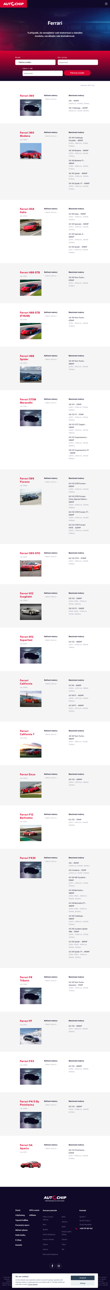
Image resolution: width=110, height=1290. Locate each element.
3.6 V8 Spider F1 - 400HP (79, 183)
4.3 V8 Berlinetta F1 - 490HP (77, 904)
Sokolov (64, 1239)
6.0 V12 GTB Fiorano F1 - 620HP (79, 513)
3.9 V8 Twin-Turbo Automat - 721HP (76, 983)
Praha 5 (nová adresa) (48, 1218)
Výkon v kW (28, 68)
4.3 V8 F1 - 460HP (76, 695)
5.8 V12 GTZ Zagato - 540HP (77, 425)
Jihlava (45, 1244)
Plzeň (64, 1227)
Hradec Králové (48, 1239)
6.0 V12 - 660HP (75, 779)
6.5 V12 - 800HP (75, 642)
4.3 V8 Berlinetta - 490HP (76, 891)
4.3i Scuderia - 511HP (77, 870)
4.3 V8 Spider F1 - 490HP (79, 951)
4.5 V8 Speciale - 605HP (79, 224)
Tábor (64, 1244)
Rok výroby (62, 57)
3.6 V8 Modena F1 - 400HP (77, 161)
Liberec (45, 1249)
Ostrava (64, 1222)
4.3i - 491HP (74, 863)
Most (63, 1217)
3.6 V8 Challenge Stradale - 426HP (76, 139)
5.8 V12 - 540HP (75, 598)
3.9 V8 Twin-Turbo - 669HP (77, 362)
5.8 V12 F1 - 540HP (76, 608)
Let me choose (32, 1284)
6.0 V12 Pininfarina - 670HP (77, 1151)
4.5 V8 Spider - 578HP (78, 247)
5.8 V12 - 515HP (75, 404)
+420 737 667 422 (85, 1228)
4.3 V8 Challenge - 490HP (76, 917)
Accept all (82, 1278)
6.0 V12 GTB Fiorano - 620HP (78, 484)
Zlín (63, 1249)
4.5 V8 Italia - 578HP (77, 214)
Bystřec (45, 1229)
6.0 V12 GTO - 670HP (77, 558)
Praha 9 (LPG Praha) (66, 1233)
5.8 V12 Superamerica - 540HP (78, 438)
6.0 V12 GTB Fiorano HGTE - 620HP (77, 526)
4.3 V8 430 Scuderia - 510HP (78, 878)
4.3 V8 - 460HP (75, 685)
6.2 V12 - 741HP (75, 819)
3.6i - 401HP (74, 101)
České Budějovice (49, 1234)
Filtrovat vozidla (77, 73)
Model (18, 57)
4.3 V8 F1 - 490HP (76, 705)
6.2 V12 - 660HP (75, 1026)
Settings (82, 1283)
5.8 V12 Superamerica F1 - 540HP (79, 451)
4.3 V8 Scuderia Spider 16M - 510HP (78, 930)
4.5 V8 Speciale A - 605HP (76, 235)
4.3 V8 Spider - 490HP (78, 941)
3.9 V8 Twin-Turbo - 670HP (77, 278)
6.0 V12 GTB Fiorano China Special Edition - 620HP (78, 499)
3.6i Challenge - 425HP (78, 108)
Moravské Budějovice (50, 1254)
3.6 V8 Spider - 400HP (78, 173)
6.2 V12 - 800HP (75, 1066)
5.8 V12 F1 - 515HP (76, 414)
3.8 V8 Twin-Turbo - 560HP (77, 737)
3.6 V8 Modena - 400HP (79, 150)
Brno (44, 1224)
